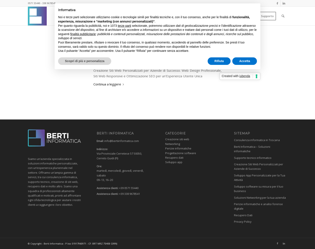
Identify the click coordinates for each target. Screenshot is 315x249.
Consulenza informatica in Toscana (257, 140)
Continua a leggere (109, 84)
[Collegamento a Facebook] (277, 3)
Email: (100, 141)
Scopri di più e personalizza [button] (84, 61)
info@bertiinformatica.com (121, 141)
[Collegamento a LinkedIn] (284, 3)
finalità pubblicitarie (83, 34)
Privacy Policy (243, 222)
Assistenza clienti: (107, 188)
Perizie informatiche (178, 148)
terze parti (124, 25)
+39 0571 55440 (128, 188)
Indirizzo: (102, 149)
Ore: (99, 166)
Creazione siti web (177, 139)
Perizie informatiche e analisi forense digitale (258, 206)
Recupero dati (174, 158)
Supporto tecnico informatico (253, 158)
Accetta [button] (244, 61)
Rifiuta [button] (219, 61)
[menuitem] (267, 16)
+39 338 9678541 (129, 194)
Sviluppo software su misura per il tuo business (258, 189)
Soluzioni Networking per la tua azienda (260, 198)
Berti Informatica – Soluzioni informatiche (252, 149)
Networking (172, 144)
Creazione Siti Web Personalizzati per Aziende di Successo (258, 166)
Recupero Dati (243, 215)
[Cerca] (283, 16)
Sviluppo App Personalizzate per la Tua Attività (259, 177)
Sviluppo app (173, 162)
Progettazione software (180, 153)
